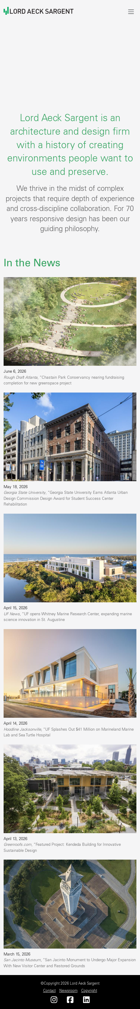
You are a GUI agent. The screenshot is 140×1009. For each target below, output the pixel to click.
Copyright (89, 990)
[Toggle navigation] (131, 12)
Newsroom (68, 990)
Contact (49, 990)
